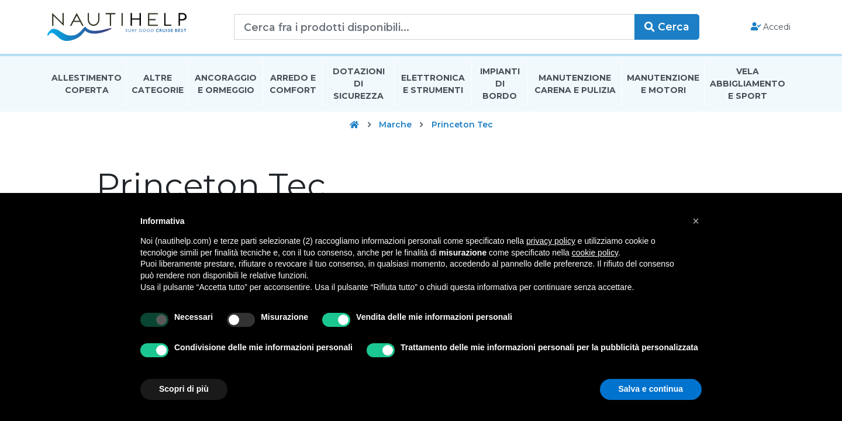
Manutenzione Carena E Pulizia (575, 84)
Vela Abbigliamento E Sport (747, 84)
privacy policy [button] (550, 241)
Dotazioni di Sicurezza (359, 84)
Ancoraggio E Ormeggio (226, 84)
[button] (695, 221)
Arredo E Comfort (293, 84)
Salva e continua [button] (651, 389)
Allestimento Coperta (86, 84)
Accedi (771, 27)
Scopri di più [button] (184, 389)
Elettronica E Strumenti (433, 84)
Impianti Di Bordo (500, 84)
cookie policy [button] (595, 252)
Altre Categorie (158, 84)
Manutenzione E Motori (663, 84)
